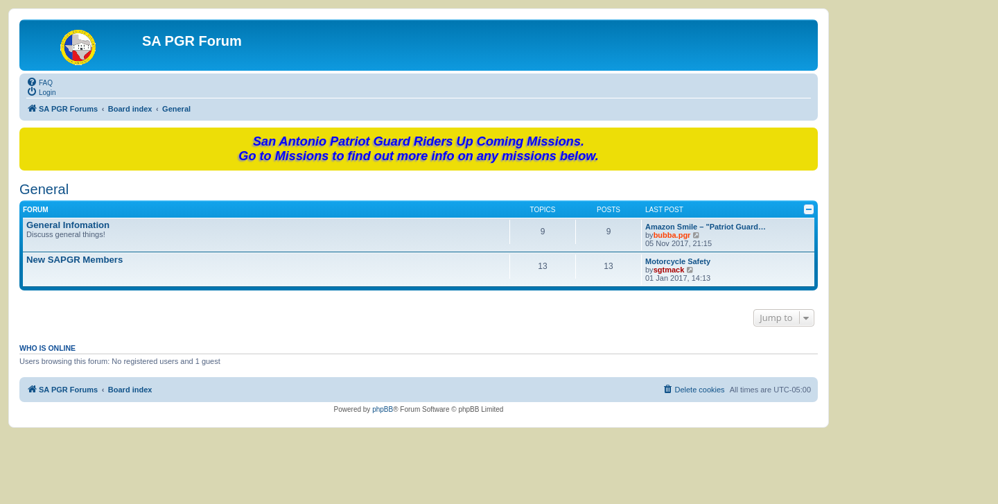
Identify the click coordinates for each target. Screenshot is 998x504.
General (44, 189)
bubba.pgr (672, 235)
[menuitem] (39, 82)
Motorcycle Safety (677, 261)
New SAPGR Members (74, 259)
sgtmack (669, 270)
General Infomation (68, 225)
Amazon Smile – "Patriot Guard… (705, 227)
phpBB (382, 409)
